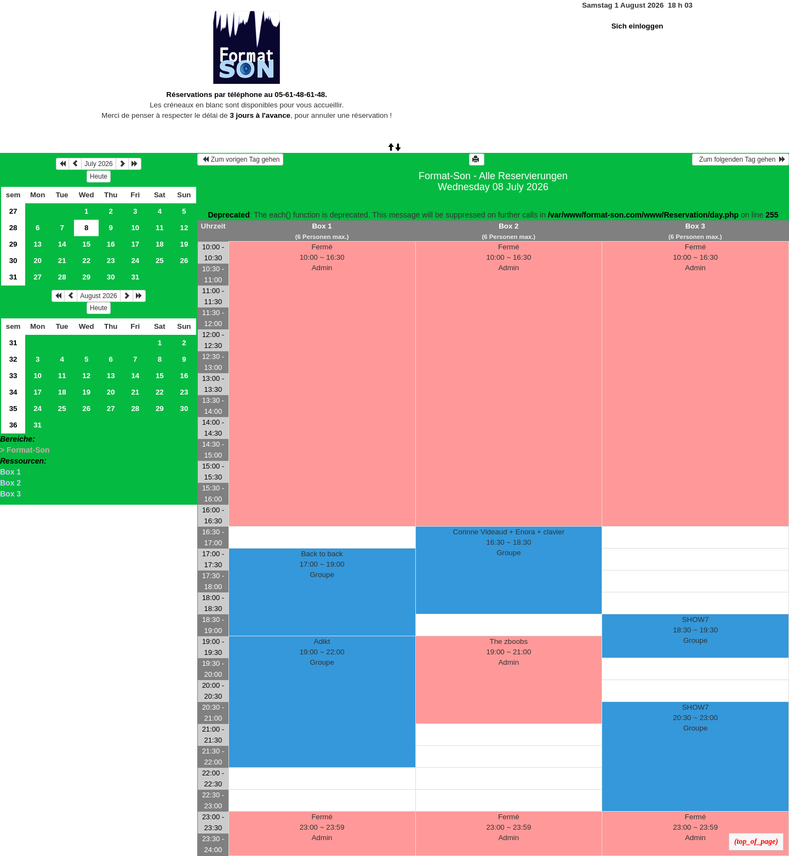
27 (13, 211)
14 (62, 244)
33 (13, 376)
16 (111, 244)
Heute (98, 176)
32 (13, 359)
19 (184, 244)
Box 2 (10, 482)
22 (86, 260)
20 (37, 260)
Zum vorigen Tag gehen (240, 159)
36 (13, 425)
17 (135, 244)
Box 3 (10, 493)
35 (13, 408)
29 (13, 244)
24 (135, 260)
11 (160, 228)
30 (13, 260)
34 (13, 392)
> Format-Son (25, 450)
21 (62, 260)
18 (160, 244)
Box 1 (10, 471)
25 (160, 260)
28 (13, 228)
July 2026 (98, 164)
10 (135, 228)
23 (111, 260)
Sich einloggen (637, 26)
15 (86, 244)
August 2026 (98, 296)
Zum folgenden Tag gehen (740, 159)
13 (37, 244)
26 (184, 260)
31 (13, 277)
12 (184, 228)
